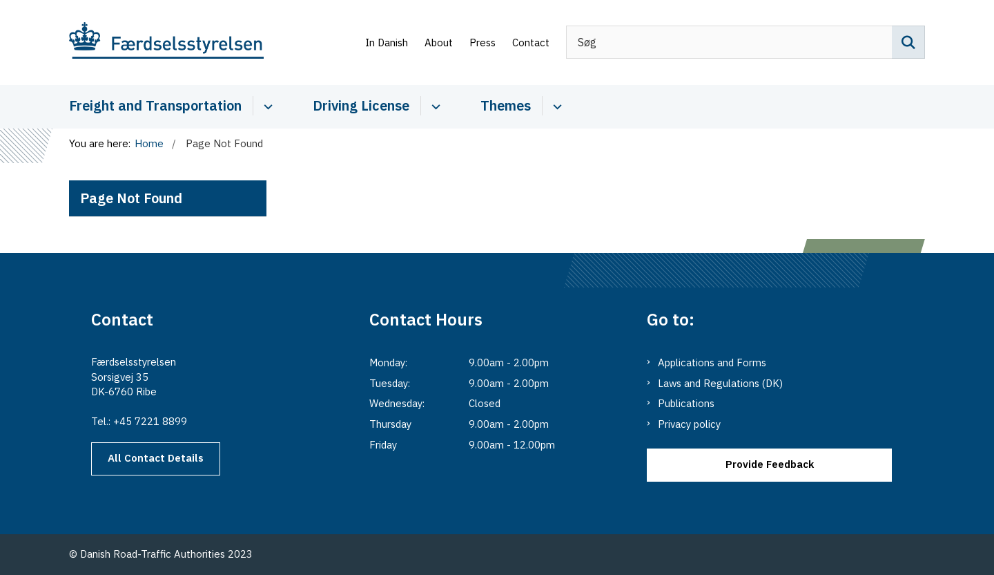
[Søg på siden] (908, 42)
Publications (686, 403)
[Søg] (745, 42)
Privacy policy (689, 424)
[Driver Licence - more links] (433, 105)
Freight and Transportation (155, 105)
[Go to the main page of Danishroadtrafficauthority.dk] (166, 42)
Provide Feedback (769, 464)
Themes (505, 105)
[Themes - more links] (555, 105)
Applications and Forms (712, 362)
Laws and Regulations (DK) (720, 383)
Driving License (361, 105)
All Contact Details (156, 457)
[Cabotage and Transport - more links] (266, 105)
